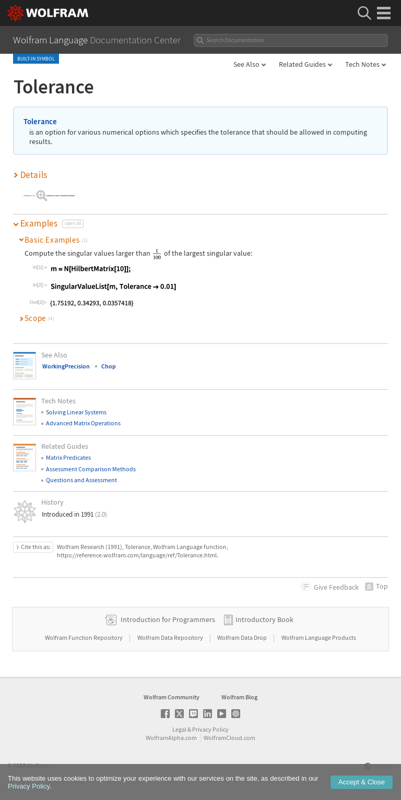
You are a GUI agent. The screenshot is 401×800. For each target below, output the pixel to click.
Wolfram (38, 765)
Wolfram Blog (239, 697)
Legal (179, 729)
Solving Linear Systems (76, 412)
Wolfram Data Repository (170, 637)
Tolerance (40, 121)
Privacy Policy (210, 729)
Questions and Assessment (81, 480)
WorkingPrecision (66, 366)
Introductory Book (264, 619)
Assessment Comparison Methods (91, 469)
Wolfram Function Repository (84, 637)
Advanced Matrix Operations (83, 423)
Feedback (336, 587)
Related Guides (302, 64)
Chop (108, 366)
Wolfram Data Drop (242, 637)
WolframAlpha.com (171, 738)
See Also (246, 64)
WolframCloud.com (229, 738)
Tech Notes (362, 64)
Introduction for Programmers (168, 619)
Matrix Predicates (68, 457)
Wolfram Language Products (318, 637)
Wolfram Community (171, 697)
